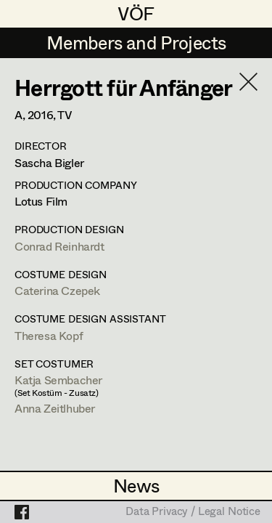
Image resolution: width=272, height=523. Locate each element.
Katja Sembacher (58, 379)
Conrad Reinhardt (59, 246)
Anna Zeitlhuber (55, 408)
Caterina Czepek (57, 290)
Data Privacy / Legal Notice (192, 512)
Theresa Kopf (49, 335)
